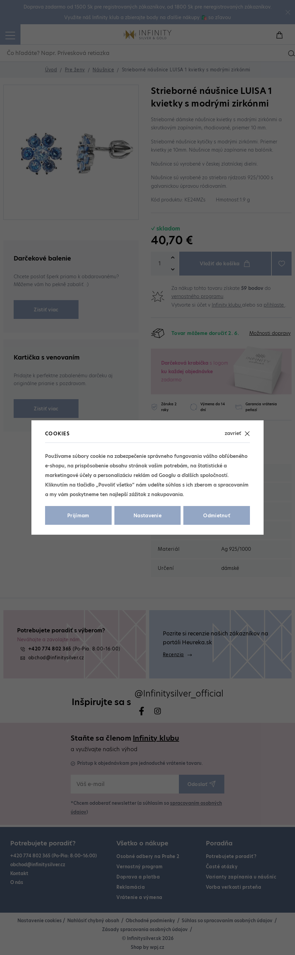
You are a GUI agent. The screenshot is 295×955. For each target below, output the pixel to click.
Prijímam (78, 515)
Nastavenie (147, 515)
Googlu (167, 475)
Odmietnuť (216, 515)
